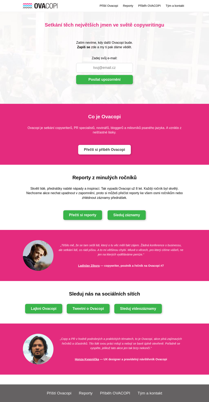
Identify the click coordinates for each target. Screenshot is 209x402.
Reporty (128, 5)
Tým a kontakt (175, 5)
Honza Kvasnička (87, 359)
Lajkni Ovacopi (43, 309)
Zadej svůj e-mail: (104, 58)
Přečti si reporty (82, 215)
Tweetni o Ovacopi (88, 309)
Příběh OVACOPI (149, 5)
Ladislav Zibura (89, 265)
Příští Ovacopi (109, 5)
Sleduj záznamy (126, 215)
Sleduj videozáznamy (138, 309)
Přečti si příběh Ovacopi (104, 150)
